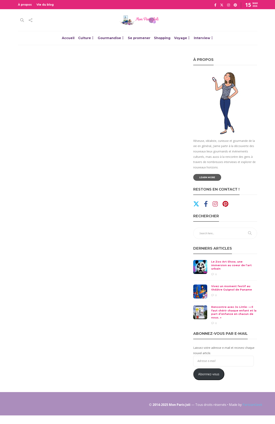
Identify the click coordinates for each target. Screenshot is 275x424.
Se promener (139, 38)
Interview (202, 38)
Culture (84, 38)
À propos (25, 4)
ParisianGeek (252, 404)
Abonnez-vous (208, 374)
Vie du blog (45, 4)
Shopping (162, 38)
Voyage (180, 38)
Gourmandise (109, 38)
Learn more (207, 177)
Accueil (68, 38)
